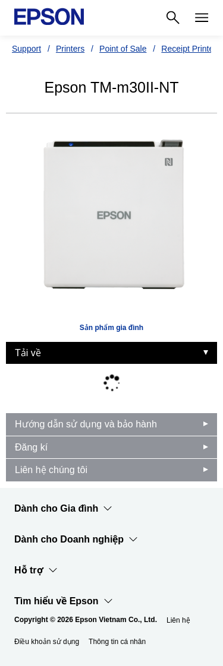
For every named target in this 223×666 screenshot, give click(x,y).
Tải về (28, 353)
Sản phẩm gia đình (111, 328)
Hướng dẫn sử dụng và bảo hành (86, 424)
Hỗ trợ (36, 570)
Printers (70, 48)
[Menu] (201, 17)
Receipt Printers (191, 48)
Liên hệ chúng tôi (51, 470)
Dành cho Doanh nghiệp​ (76, 539)
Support (26, 48)
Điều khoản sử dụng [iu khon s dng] (46, 642)
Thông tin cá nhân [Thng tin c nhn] (117, 642)
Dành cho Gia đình (63, 508)
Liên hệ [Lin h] (178, 620)
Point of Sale (122, 48)
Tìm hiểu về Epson (63, 601)
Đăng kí (31, 447)
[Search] (173, 17)
